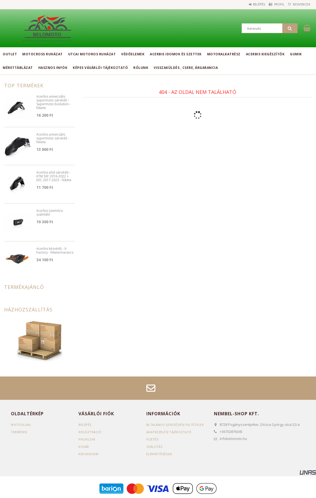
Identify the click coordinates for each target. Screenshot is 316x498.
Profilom (86, 439)
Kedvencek (299, 4)
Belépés (248, 4)
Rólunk (140, 67)
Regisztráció (89, 432)
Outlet (10, 54)
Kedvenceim (88, 454)
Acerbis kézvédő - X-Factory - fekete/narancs (54, 251)
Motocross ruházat (42, 54)
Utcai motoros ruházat (92, 54)
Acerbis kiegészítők (265, 54)
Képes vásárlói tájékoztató (100, 67)
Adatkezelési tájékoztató (169, 432)
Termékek (19, 432)
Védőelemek (132, 54)
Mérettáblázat (18, 67)
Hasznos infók (53, 67)
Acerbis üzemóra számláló (49, 213)
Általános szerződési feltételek (175, 425)
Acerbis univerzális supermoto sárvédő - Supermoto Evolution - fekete (53, 102)
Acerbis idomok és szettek (176, 54)
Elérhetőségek (159, 454)
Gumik (296, 54)
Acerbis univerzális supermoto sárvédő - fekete (52, 138)
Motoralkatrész (224, 54)
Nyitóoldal (21, 425)
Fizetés (152, 439)
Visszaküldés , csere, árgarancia (186, 67)
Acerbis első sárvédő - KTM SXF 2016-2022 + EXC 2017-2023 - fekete (53, 176)
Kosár (83, 447)
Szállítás (154, 447)
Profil (272, 4)
